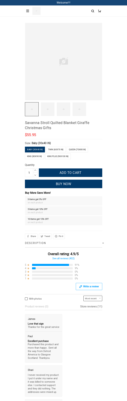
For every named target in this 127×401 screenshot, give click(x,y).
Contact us (8, 360)
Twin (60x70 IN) (55, 149)
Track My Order (11, 366)
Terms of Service (12, 395)
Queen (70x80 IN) (77, 149)
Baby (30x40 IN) (41, 143)
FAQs (5, 349)
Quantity (30, 165)
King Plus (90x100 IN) (58, 156)
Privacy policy (10, 389)
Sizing (5, 372)
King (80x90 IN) (34, 156)
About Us (7, 354)
